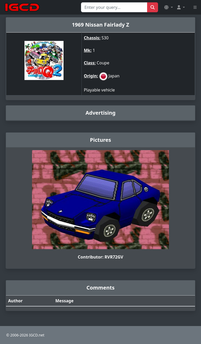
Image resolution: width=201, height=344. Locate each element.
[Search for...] (114, 7)
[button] (168, 7)
